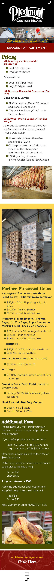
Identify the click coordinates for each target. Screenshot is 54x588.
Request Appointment (27, 48)
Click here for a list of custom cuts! (27, 41)
